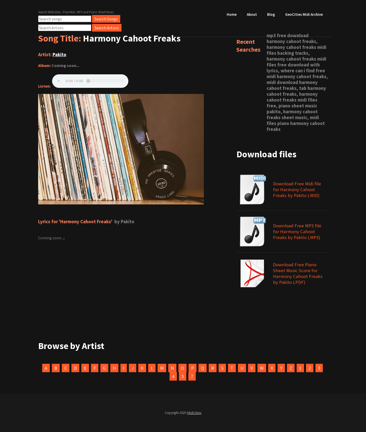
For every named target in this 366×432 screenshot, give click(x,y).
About (252, 14)
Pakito (59, 55)
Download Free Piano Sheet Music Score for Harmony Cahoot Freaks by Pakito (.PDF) (298, 273)
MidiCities (194, 412)
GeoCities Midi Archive (304, 14)
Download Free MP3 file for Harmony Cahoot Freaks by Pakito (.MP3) (297, 231)
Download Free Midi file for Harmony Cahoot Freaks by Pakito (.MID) (297, 189)
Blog (271, 14)
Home (232, 14)
